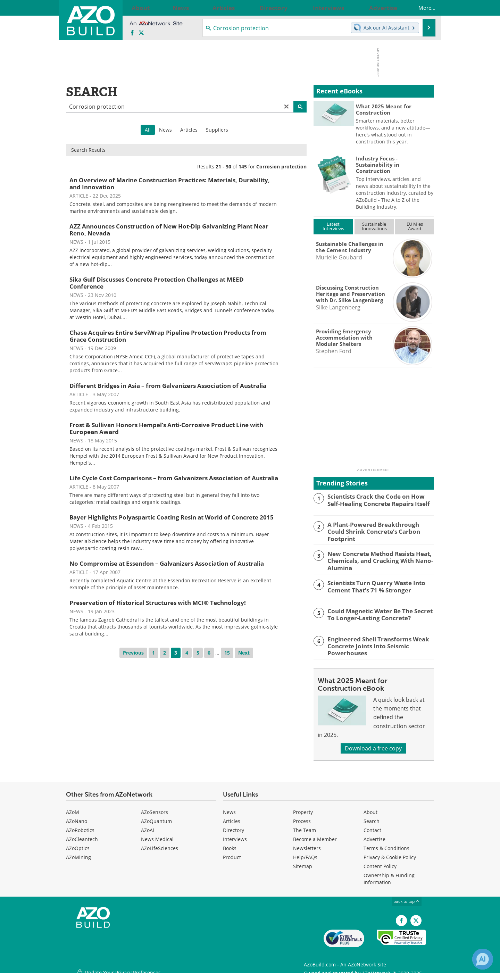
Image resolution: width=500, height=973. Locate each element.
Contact (372, 826)
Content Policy (380, 862)
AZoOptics (78, 844)
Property (303, 808)
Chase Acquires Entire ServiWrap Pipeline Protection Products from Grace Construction (167, 336)
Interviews (235, 835)
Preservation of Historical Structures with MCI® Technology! (157, 603)
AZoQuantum (156, 817)
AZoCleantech (82, 835)
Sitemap (302, 862)
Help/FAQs (305, 853)
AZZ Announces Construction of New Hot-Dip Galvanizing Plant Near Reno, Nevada (168, 229)
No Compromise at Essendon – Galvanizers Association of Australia (166, 563)
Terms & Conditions (386, 844)
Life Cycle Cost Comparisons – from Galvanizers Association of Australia (173, 478)
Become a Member (315, 835)
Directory (233, 826)
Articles (189, 129)
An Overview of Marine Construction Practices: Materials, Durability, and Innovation (169, 183)
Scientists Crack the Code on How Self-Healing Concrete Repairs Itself (377, 499)
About (370, 808)
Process (302, 817)
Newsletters (307, 844)
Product (232, 853)
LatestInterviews (333, 226)
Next (244, 652)
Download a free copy (373, 744)
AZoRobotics (80, 826)
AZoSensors (154, 808)
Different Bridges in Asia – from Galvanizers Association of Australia (167, 386)
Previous (133, 652)
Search (372, 817)
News (165, 129)
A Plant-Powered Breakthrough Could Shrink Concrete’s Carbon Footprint (376, 527)
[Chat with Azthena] (482, 959)
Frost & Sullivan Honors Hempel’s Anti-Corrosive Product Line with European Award (166, 428)
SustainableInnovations (374, 226)
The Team (304, 826)
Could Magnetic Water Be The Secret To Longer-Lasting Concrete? (379, 611)
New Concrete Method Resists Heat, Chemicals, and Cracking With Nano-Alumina (375, 558)
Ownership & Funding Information (389, 875)
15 (227, 652)
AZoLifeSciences (159, 844)
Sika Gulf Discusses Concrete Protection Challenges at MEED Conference (156, 282)
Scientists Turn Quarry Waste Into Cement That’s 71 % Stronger (372, 583)
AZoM (72, 808)
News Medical (157, 835)
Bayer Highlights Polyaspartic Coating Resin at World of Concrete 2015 (171, 517)
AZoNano (76, 817)
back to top (406, 897)
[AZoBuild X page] (141, 33)
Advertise (374, 835)
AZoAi (147, 826)
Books (229, 844)
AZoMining (78, 853)
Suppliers (217, 129)
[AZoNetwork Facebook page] (132, 33)
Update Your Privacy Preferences (118, 964)
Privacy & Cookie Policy (390, 853)
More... (419, 7)
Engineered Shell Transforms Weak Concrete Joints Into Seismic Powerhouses (372, 642)
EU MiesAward (415, 226)
